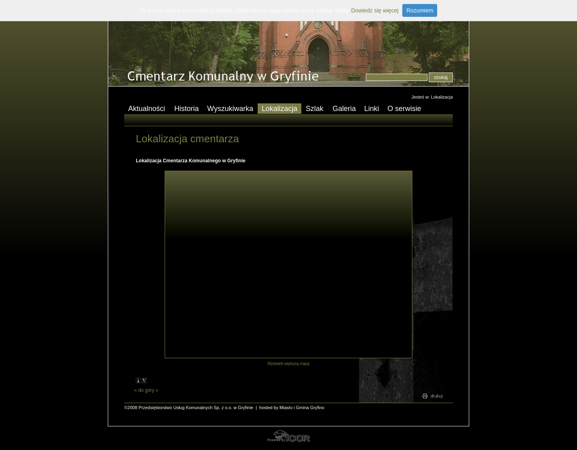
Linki (371, 109)
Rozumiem (419, 10)
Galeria (344, 109)
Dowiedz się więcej (374, 10)
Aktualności (144, 109)
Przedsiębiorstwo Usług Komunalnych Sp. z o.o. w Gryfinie (196, 407)
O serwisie (402, 109)
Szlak (312, 109)
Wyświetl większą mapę (288, 363)
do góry (146, 390)
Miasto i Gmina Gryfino (302, 407)
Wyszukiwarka (230, 109)
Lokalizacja (442, 97)
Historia (186, 109)
